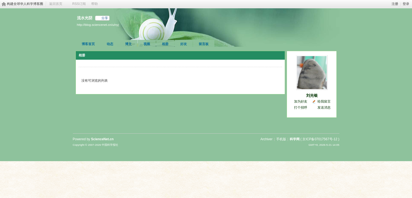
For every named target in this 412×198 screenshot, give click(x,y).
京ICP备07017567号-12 (319, 139)
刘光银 (312, 95)
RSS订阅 (79, 4)
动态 (110, 44)
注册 (395, 4)
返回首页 (55, 4)
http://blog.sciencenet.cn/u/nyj (98, 24)
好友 (183, 44)
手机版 (281, 139)
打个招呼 (300, 107)
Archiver (266, 139)
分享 (104, 18)
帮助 (94, 4)
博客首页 (88, 44)
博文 (128, 44)
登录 (406, 4)
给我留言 (324, 101)
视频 (146, 44)
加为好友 (300, 101)
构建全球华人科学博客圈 (25, 4)
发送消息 (324, 107)
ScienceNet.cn (102, 139)
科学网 (295, 139)
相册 (165, 44)
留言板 (204, 44)
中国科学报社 (110, 144)
